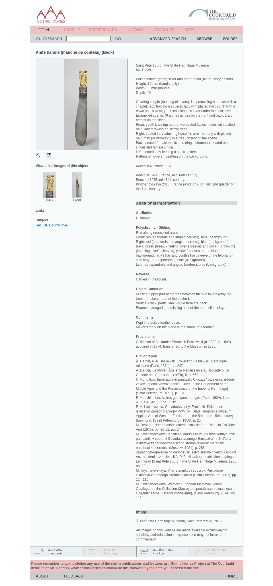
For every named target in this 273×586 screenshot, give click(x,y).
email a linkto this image (109, 551)
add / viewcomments (55, 551)
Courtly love (58, 225)
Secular (41, 225)
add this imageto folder (163, 551)
